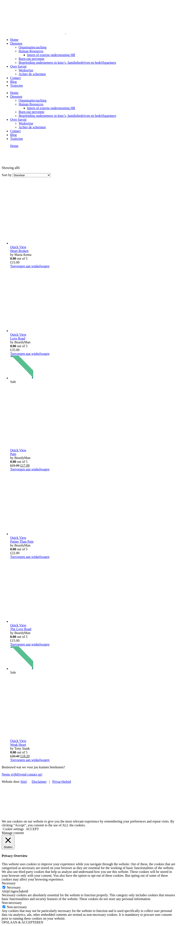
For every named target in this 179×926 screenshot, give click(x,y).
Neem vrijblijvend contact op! (22, 774)
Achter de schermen (32, 74)
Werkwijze (26, 70)
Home (14, 39)
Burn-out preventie (31, 59)
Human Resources (31, 51)
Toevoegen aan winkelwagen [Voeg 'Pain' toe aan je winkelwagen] (29, 469)
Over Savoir (18, 66)
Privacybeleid (61, 781)
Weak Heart (18, 744)
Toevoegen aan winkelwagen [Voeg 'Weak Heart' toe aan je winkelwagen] (29, 760)
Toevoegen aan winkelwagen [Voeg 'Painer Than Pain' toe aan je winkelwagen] (29, 557)
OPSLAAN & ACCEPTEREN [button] (22, 922)
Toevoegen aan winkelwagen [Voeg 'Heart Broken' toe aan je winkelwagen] (29, 266)
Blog (13, 82)
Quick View (18, 247)
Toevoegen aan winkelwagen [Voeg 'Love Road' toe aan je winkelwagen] (29, 353)
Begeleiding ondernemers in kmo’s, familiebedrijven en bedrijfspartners (67, 62)
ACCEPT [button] (32, 829)
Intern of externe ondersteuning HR (51, 55)
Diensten (16, 43)
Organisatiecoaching (32, 47)
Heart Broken (19, 251)
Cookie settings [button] (13, 829)
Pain (13, 454)
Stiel (23, 781)
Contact (15, 78)
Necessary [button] (9, 883)
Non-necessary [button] (12, 903)
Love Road (17, 338)
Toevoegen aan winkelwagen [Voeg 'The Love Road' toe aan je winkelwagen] (29, 644)
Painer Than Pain (21, 541)
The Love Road (20, 629)
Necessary (14, 887)
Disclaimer (39, 781)
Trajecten (16, 85)
